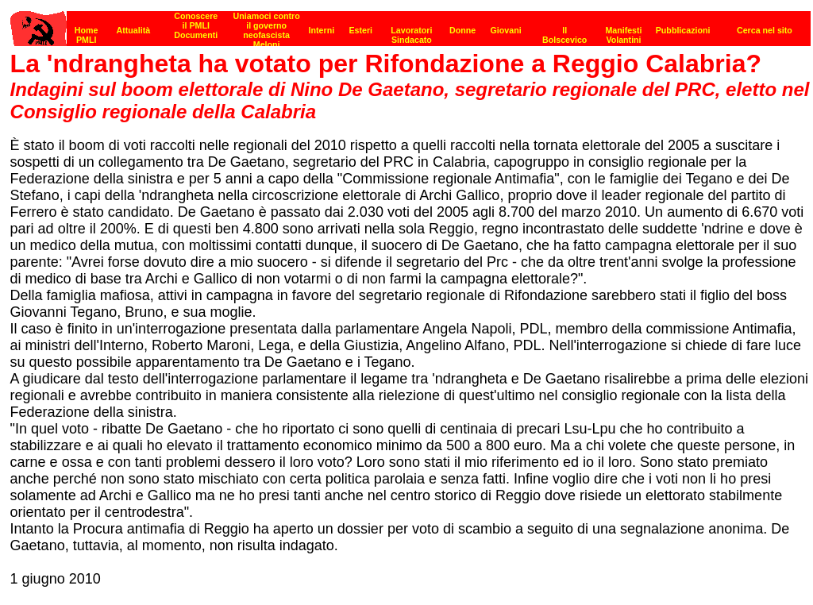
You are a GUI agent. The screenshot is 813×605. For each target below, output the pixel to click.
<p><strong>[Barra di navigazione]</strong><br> (410, 24)
